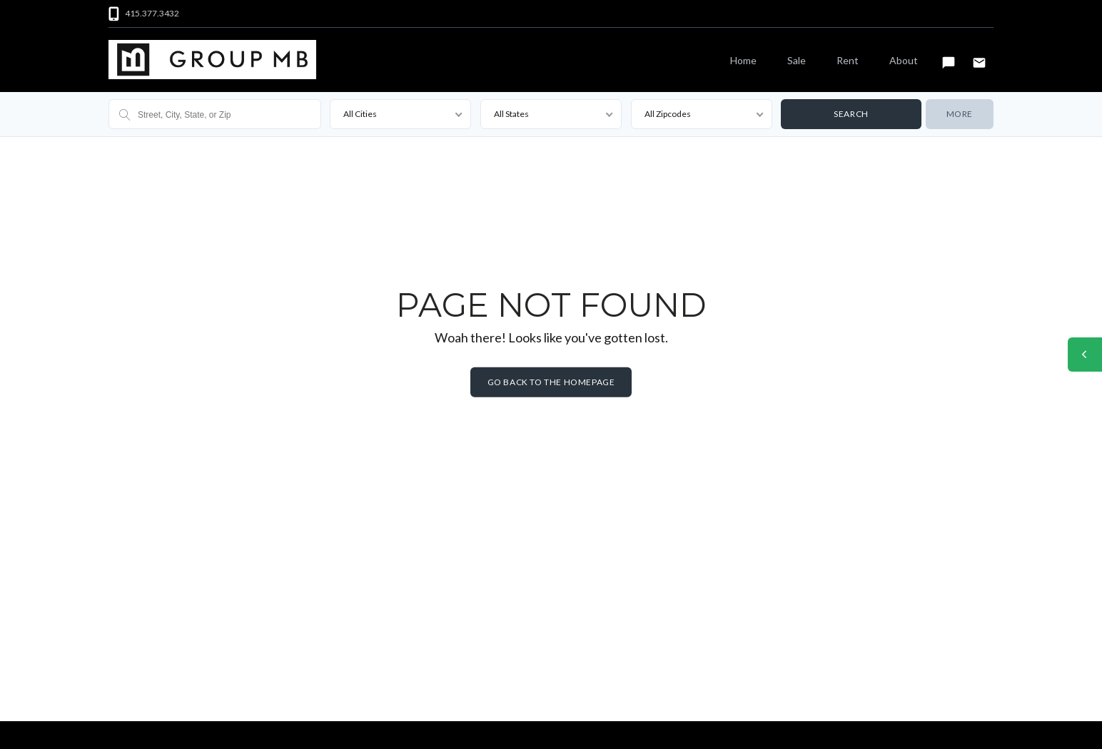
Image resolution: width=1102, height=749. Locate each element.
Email (979, 56)
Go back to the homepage (551, 382)
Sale (796, 60)
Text (948, 56)
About (903, 60)
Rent (847, 60)
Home (743, 60)
